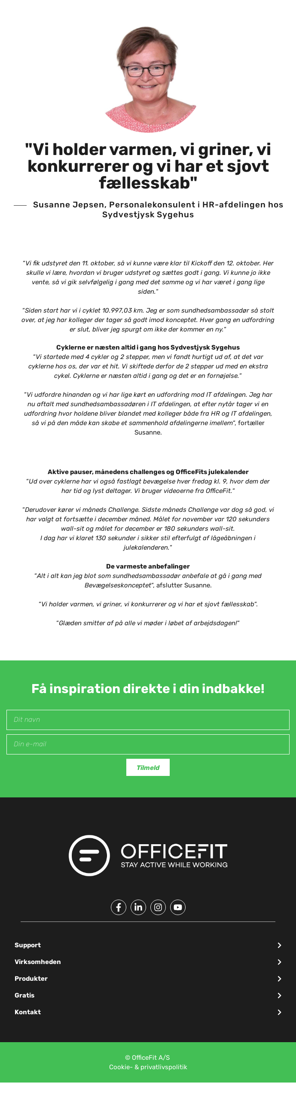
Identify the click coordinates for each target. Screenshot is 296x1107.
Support (28, 945)
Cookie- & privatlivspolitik (148, 1067)
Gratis (24, 995)
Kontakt (28, 1012)
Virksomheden (38, 962)
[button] (148, 945)
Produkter (31, 978)
